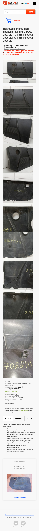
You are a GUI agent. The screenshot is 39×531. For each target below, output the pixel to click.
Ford (12, 45)
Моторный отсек (10, 47)
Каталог (6, 45)
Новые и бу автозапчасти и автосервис (19, 515)
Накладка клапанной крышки (14, 49)
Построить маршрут (11, 391)
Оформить (17, 20)
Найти (30, 12)
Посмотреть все (19, 497)
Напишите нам (23, 410)
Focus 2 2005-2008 (21, 45)
